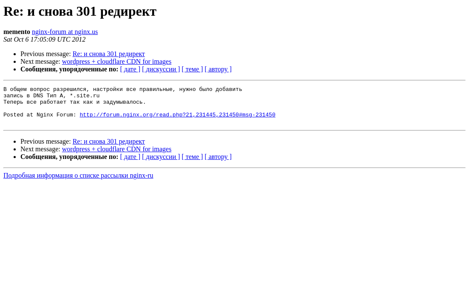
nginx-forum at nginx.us (65, 31)
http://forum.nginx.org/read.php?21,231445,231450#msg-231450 (177, 121)
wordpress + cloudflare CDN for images (116, 61)
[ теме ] (192, 69)
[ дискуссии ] (161, 69)
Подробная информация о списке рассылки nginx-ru (78, 183)
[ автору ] (218, 69)
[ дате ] (130, 69)
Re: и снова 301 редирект (109, 53)
